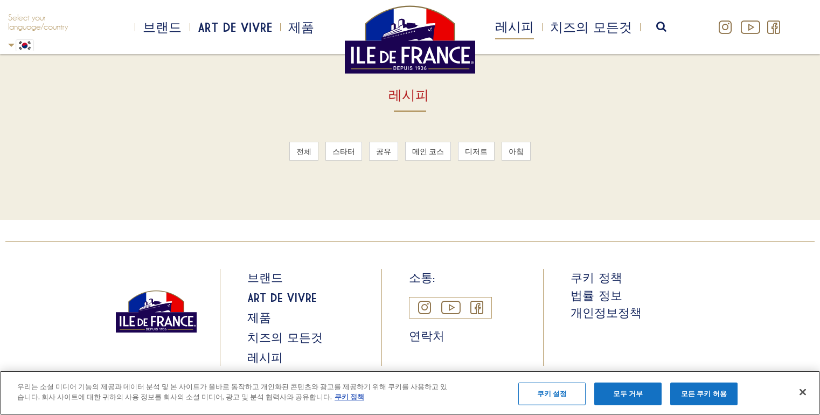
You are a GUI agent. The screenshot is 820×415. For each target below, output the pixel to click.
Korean (11, 45)
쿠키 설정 (552, 393)
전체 (303, 151)
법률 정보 (596, 295)
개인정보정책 (606, 313)
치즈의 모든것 (591, 26)
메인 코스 (428, 151)
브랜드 (162, 26)
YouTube (749, 27)
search (668, 26)
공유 (383, 151)
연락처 (426, 336)
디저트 (476, 151)
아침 (516, 151)
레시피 (514, 26)
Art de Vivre (235, 26)
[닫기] (803, 392)
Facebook (773, 27)
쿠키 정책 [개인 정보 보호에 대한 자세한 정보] (349, 396)
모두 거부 (628, 393)
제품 (301, 26)
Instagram (725, 27)
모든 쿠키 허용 (704, 393)
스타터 (343, 151)
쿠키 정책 (596, 278)
